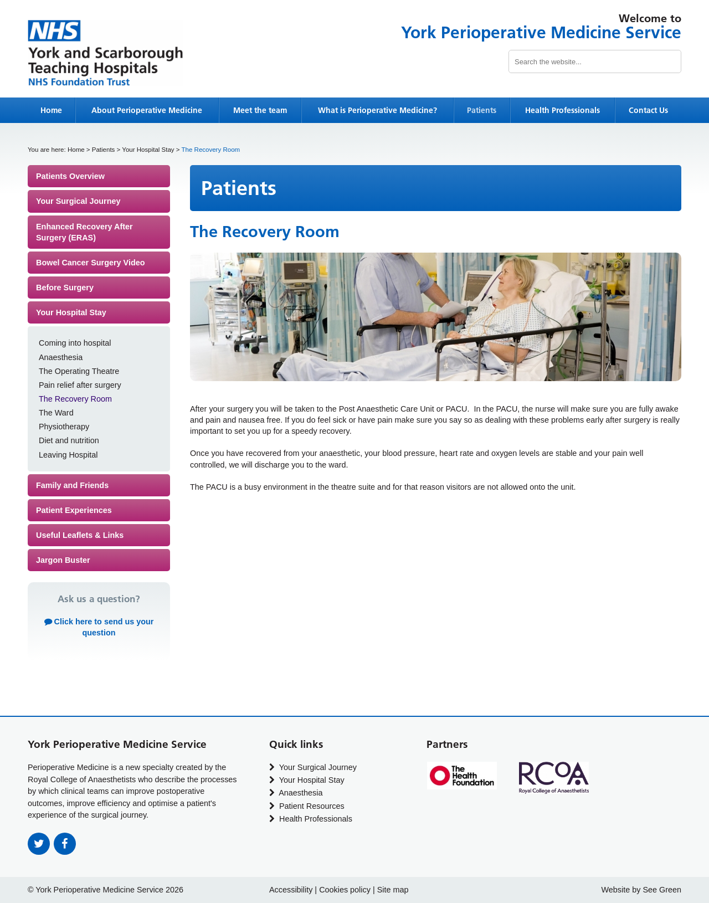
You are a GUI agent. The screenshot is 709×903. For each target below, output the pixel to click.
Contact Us (648, 110)
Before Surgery (65, 287)
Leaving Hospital (68, 454)
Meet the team (260, 110)
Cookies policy (345, 889)
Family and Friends (72, 485)
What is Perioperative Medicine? (377, 110)
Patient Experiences (74, 510)
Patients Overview (70, 176)
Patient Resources (307, 806)
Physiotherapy (64, 426)
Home (51, 110)
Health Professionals (562, 110)
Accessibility (290, 889)
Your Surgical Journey (78, 201)
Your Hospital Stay (148, 149)
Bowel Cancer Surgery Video (90, 262)
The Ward (56, 412)
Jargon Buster (63, 560)
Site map (393, 889)
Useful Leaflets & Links (80, 535)
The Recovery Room (75, 398)
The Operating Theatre (79, 371)
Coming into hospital (75, 342)
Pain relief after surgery (80, 385)
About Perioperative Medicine (146, 110)
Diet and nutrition (69, 440)
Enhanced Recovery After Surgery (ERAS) (84, 232)
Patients (481, 110)
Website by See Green (641, 889)
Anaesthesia (61, 357)
